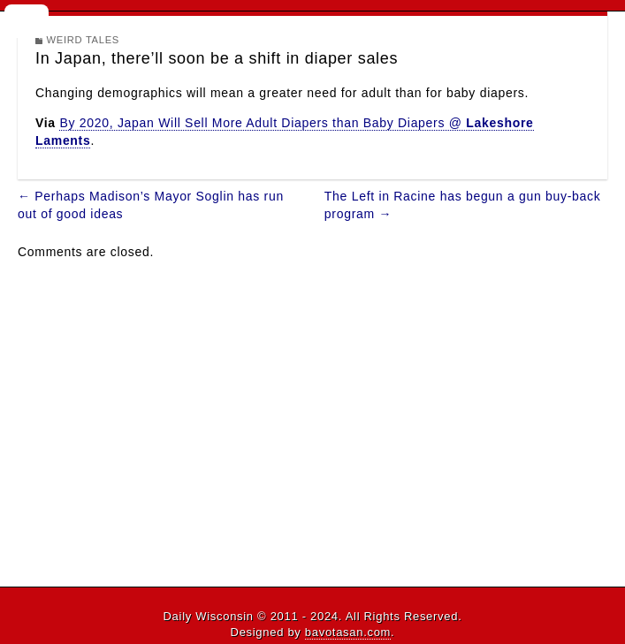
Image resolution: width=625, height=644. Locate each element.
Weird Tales (83, 39)
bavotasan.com (348, 632)
